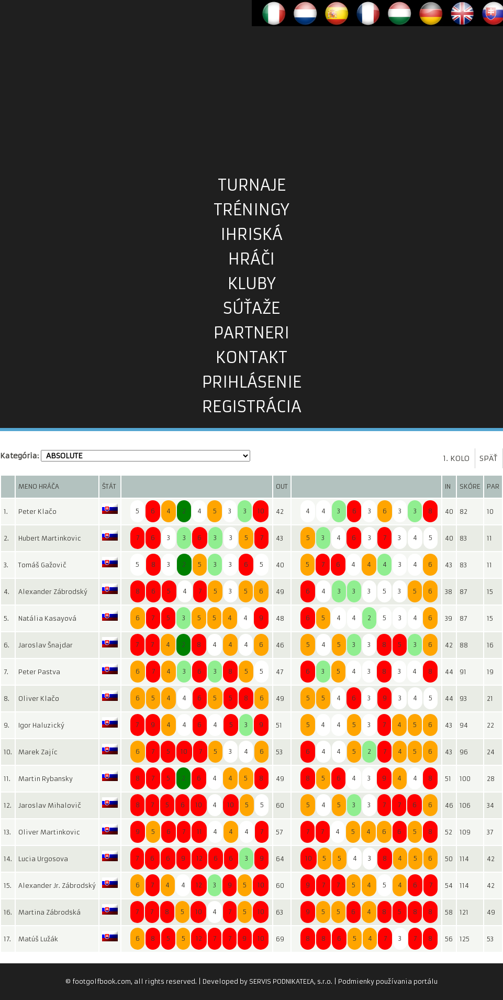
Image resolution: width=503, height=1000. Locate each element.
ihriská (251, 234)
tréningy (251, 209)
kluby (252, 283)
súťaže (251, 308)
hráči (251, 259)
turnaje (252, 185)
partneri (251, 333)
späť (488, 458)
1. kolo (456, 458)
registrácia (251, 406)
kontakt (251, 357)
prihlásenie (251, 382)
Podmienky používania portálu (388, 981)
